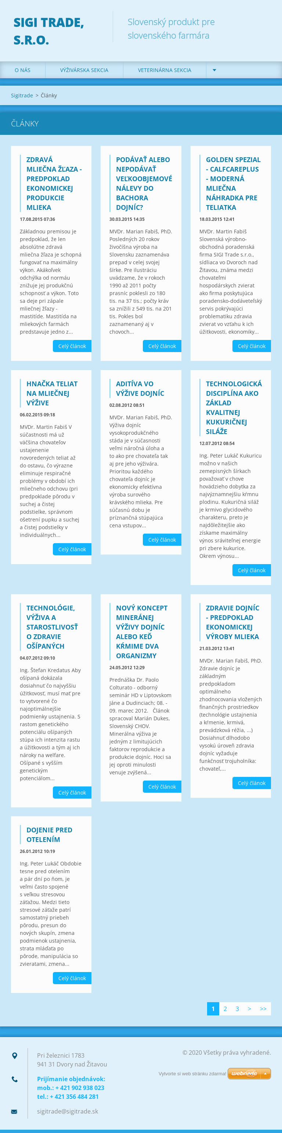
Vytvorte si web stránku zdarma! (192, 1073)
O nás (22, 73)
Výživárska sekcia (84, 73)
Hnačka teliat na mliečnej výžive (51, 396)
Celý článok (72, 349)
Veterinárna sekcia (164, 73)
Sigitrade (22, 98)
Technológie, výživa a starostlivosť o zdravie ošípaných (52, 630)
